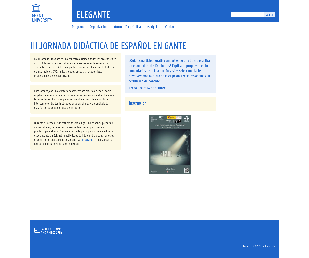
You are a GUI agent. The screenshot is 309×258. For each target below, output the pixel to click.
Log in (246, 246)
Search (269, 14)
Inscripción (138, 103)
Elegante (93, 14)
